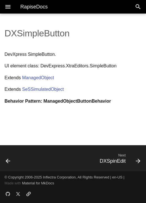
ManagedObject (38, 77)
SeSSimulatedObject (43, 89)
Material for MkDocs (38, 183)
